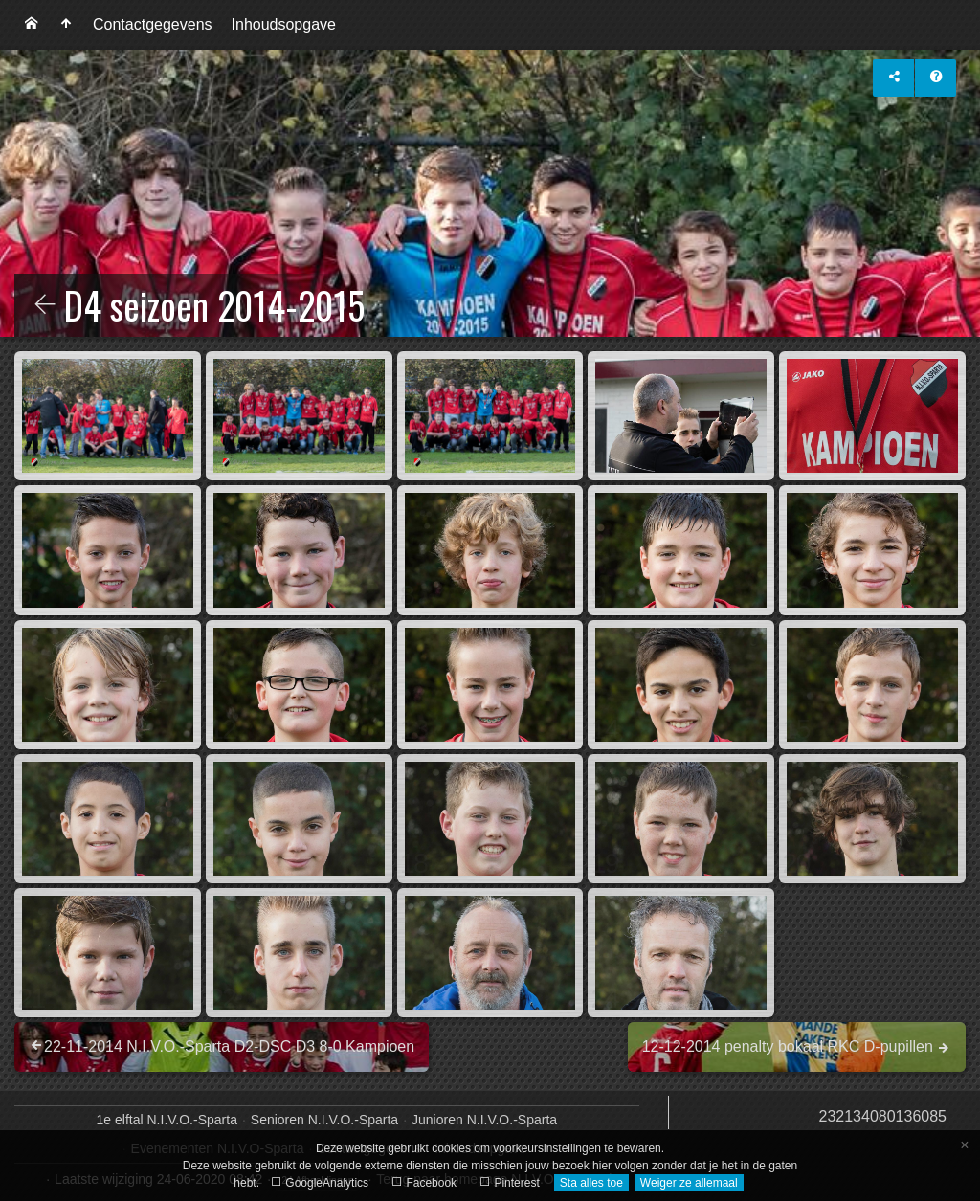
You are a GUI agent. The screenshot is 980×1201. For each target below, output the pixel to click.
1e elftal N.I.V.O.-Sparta (167, 1119)
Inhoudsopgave (284, 24)
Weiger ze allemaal (689, 1183)
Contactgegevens (152, 24)
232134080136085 (883, 1116)
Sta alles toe (591, 1183)
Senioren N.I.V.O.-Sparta (324, 1119)
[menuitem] (31, 25)
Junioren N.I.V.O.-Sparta (484, 1119)
